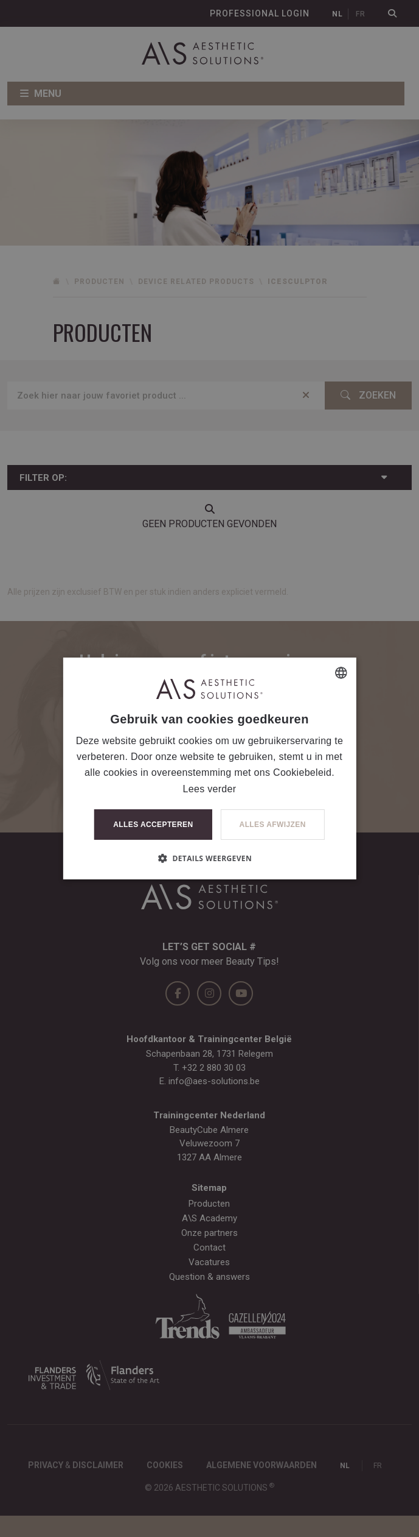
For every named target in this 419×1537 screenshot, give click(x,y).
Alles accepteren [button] (153, 824)
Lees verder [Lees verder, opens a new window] (210, 789)
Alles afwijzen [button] (273, 824)
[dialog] (209, 768)
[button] (209, 858)
